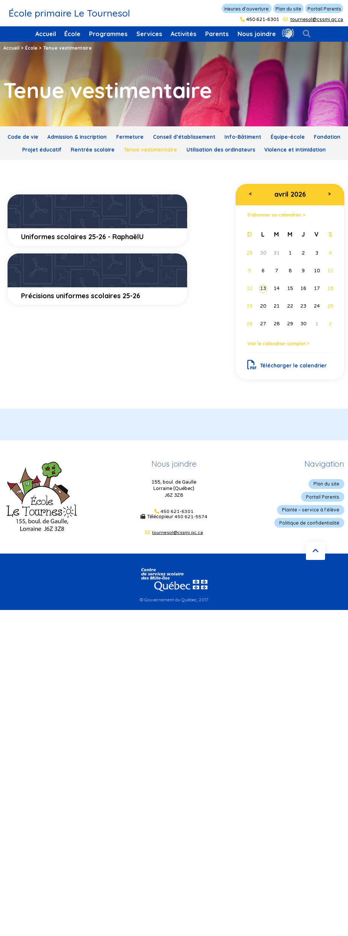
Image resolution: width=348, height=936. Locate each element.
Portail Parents (324, 9)
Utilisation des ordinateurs (284, 148)
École (72, 34)
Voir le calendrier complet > (281, 355)
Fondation (41, 148)
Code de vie (27, 136)
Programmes (108, 34)
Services (149, 34)
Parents (217, 34)
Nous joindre (257, 34)
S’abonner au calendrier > (279, 226)
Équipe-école (319, 136)
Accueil (45, 34)
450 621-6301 (262, 19)
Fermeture (146, 136)
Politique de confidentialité (311, 535)
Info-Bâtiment (270, 136)
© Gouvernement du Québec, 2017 (174, 612)
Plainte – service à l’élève (313, 522)
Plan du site (288, 9)
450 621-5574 (190, 530)
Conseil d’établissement (205, 136)
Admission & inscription (87, 136)
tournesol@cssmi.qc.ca (316, 20)
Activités (184, 34)
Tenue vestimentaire (207, 148)
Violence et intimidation (174, 160)
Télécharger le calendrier (288, 377)
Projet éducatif (88, 148)
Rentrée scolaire (143, 148)
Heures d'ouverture (246, 9)
